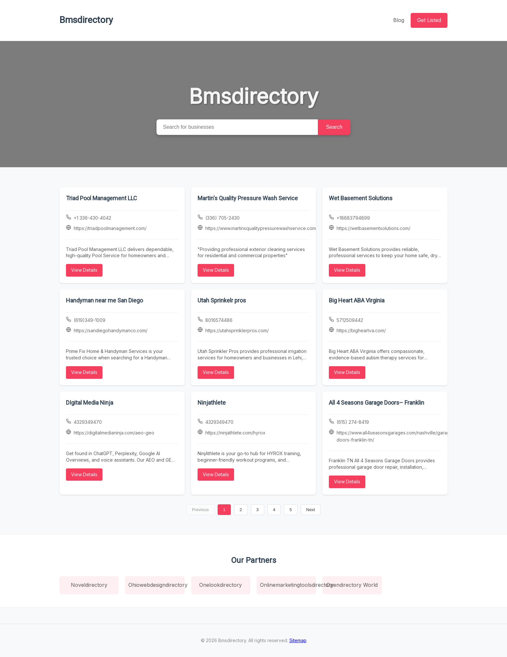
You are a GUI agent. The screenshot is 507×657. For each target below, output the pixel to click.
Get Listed (429, 20)
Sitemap (298, 640)
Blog (398, 20)
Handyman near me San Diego (104, 300)
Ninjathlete (212, 402)
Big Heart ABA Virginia (356, 300)
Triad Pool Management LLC (101, 198)
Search (334, 127)
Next (310, 509)
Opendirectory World (352, 585)
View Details (84, 270)
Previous (200, 509)
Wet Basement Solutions (361, 198)
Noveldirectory (89, 585)
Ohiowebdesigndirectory (156, 585)
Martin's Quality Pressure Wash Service (248, 198)
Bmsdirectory (86, 20)
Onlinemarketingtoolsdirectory (288, 585)
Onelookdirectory (220, 585)
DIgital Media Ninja (89, 402)
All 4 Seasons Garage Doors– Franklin (376, 402)
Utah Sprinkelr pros (222, 300)
